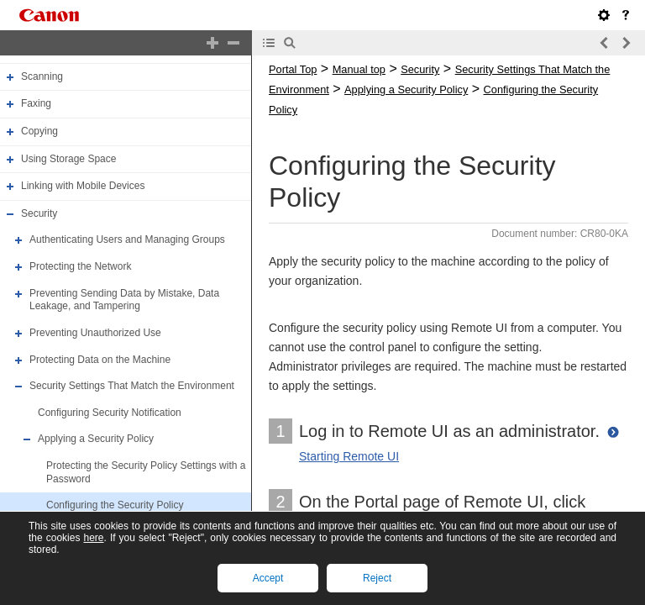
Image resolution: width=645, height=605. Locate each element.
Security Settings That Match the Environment (131, 386)
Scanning (42, 76)
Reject (377, 578)
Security (39, 213)
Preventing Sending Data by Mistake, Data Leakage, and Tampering (124, 300)
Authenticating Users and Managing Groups (127, 240)
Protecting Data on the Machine (99, 360)
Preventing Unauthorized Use (95, 333)
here (93, 538)
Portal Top (293, 69)
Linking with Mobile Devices (82, 186)
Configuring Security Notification (109, 412)
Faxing (36, 103)
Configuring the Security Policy (114, 505)
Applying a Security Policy (96, 439)
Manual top (359, 69)
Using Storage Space (68, 159)
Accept (268, 578)
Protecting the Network (80, 266)
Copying (39, 131)
